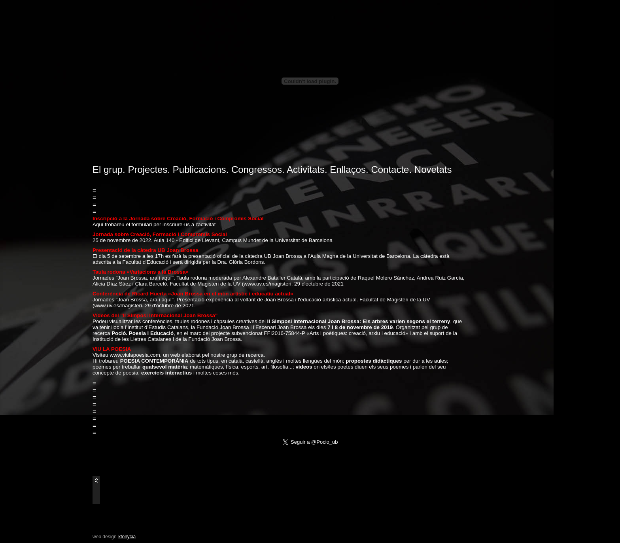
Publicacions (199, 169)
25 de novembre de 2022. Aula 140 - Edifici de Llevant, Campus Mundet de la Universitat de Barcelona (213, 240)
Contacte (390, 169)
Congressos (256, 169)
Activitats (306, 169)
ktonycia (127, 536)
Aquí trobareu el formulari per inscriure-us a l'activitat (154, 224)
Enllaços (348, 169)
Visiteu (101, 355)
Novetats (433, 169)
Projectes (147, 169)
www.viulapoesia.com (135, 355)
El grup (108, 169)
